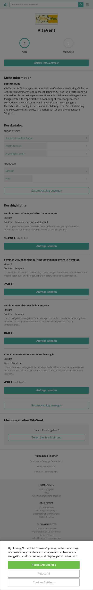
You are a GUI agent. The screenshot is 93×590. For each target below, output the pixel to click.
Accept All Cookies (44, 565)
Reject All (44, 573)
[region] (46, 565)
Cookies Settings (44, 582)
